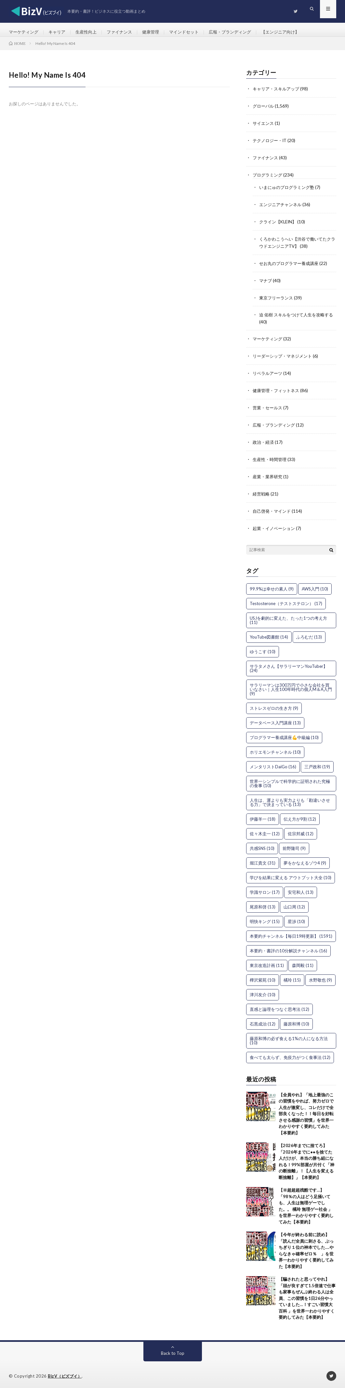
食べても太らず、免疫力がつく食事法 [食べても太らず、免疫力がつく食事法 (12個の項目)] (290, 1054)
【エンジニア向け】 (295, 32)
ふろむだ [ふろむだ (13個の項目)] (309, 634)
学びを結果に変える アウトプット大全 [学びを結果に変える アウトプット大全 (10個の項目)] (290, 875)
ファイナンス (125, 32)
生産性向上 (90, 32)
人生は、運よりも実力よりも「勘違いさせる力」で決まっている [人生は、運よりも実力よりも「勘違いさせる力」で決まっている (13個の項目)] (290, 799)
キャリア (60, 32)
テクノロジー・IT (271, 145)
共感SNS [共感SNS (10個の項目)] (262, 845)
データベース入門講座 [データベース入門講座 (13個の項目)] (275, 720)
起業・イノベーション (275, 526)
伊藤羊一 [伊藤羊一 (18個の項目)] (262, 816)
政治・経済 (264, 441)
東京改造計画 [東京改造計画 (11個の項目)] (267, 962)
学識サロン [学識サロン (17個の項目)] (265, 889)
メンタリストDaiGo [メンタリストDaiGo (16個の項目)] (273, 764)
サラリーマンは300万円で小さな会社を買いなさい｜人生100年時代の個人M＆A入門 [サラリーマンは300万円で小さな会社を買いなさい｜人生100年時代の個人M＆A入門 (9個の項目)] (291, 687)
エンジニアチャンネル (282, 208)
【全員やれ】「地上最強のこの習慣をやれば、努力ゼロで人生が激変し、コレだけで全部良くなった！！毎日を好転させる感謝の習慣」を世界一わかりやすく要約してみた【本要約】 (306, 1111)
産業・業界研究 (269, 475)
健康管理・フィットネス (278, 390)
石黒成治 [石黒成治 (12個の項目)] (262, 1021)
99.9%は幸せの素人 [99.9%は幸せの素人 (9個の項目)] (272, 586)
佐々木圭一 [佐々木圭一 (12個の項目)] (265, 831)
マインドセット (193, 32)
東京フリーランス (277, 299)
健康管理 (158, 32)
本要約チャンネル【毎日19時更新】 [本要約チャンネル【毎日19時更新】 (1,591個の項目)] (291, 933)
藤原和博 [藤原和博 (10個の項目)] (296, 1021)
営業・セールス (269, 407)
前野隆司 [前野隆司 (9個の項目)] (294, 845)
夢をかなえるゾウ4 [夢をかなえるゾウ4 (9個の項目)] (305, 860)
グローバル (264, 111)
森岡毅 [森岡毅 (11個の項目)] (302, 962)
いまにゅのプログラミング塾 (288, 191)
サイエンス (264, 128)
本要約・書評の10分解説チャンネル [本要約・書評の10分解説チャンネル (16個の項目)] (288, 948)
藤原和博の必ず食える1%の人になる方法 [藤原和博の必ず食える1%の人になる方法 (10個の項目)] (289, 1038)
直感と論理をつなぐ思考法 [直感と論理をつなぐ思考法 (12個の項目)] (279, 1006)
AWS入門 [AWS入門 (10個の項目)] (315, 586)
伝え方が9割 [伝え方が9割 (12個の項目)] (300, 816)
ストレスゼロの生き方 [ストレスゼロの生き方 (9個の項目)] (274, 705)
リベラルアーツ (269, 374)
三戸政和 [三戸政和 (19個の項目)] (317, 764)
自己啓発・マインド (273, 509)
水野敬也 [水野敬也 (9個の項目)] (320, 977)
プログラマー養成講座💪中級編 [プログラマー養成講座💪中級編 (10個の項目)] (284, 734)
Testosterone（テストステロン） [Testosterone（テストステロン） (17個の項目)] (286, 600)
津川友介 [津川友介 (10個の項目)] (262, 992)
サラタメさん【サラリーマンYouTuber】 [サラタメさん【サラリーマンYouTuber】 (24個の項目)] (288, 665)
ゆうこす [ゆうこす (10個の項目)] (262, 649)
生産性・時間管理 (271, 458)
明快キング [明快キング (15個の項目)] (265, 918)
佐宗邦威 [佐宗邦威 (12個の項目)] (300, 831)
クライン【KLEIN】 (279, 225)
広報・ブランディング (242, 32)
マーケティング (25, 32)
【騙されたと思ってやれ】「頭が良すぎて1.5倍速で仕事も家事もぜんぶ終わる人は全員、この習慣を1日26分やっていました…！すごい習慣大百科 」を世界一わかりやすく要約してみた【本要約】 (307, 1295)
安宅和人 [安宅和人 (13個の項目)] (300, 889)
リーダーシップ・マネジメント (284, 357)
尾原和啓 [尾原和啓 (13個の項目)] (262, 904)
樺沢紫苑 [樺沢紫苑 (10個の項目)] (262, 977)
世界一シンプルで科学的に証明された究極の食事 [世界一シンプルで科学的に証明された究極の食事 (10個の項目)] (290, 781)
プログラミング (269, 179)
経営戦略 (262, 492)
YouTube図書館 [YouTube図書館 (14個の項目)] (269, 634)
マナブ (266, 282)
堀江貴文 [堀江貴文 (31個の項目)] (262, 860)
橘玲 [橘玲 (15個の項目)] (292, 977)
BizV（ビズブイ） (66, 1373)
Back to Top (172, 1350)
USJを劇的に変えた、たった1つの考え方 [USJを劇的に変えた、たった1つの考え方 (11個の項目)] (288, 617)
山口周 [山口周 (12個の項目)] (294, 904)
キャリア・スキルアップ (278, 94)
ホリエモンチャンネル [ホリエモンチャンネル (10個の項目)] (275, 749)
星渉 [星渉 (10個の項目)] (296, 918)
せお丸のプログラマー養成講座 (291, 265)
